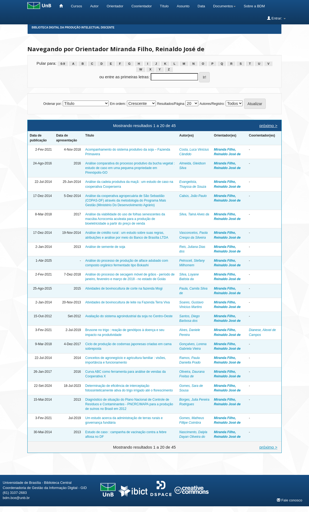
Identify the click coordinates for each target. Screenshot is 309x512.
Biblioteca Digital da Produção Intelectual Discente (73, 27)
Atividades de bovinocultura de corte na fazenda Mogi (124, 288)
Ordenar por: (52, 104)
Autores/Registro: (212, 104)
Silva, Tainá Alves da (194, 214)
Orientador (115, 6)
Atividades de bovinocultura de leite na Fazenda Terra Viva (127, 302)
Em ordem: (118, 104)
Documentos (224, 6)
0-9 (63, 63)
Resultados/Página (170, 104)
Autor (94, 6)
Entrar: (276, 18)
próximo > (268, 125)
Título (164, 6)
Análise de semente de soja (105, 247)
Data (201, 6)
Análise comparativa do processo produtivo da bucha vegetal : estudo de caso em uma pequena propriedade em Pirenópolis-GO (130, 167)
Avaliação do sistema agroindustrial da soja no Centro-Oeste (129, 316)
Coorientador (142, 6)
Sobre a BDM (254, 6)
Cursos (76, 6)
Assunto (183, 6)
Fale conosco (289, 500)
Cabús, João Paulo (193, 196)
